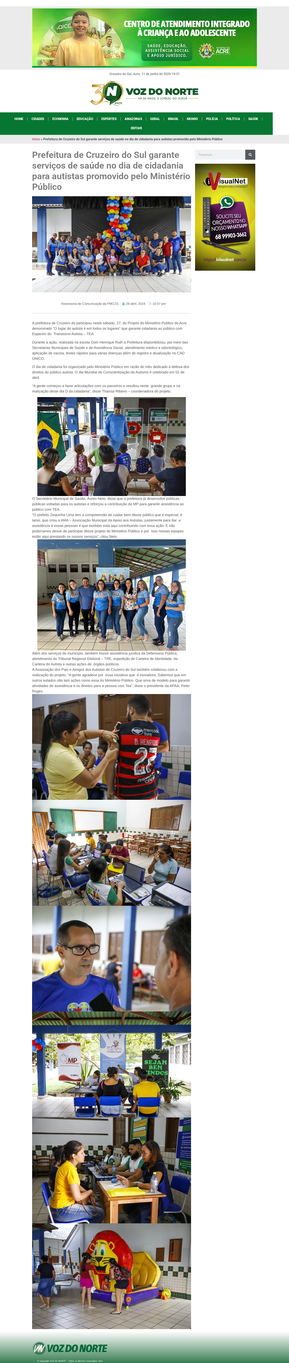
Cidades (36, 119)
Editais (270, 119)
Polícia (210, 119)
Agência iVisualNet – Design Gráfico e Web (79, 1355)
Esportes (107, 119)
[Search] (250, 145)
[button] (111, 437)
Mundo (190, 119)
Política (231, 119)
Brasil (172, 119)
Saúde (251, 119)
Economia (59, 119)
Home (17, 119)
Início (36, 130)
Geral (153, 119)
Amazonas (131, 119)
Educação (83, 119)
